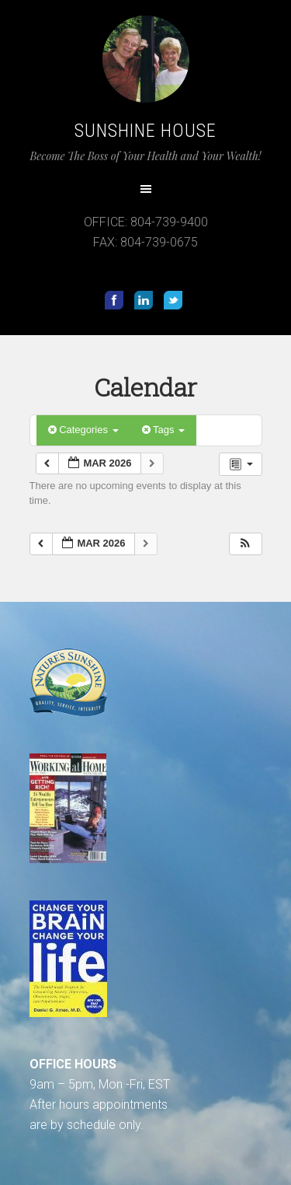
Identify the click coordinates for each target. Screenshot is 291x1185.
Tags (163, 429)
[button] (245, 543)
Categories (83, 429)
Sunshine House (145, 131)
